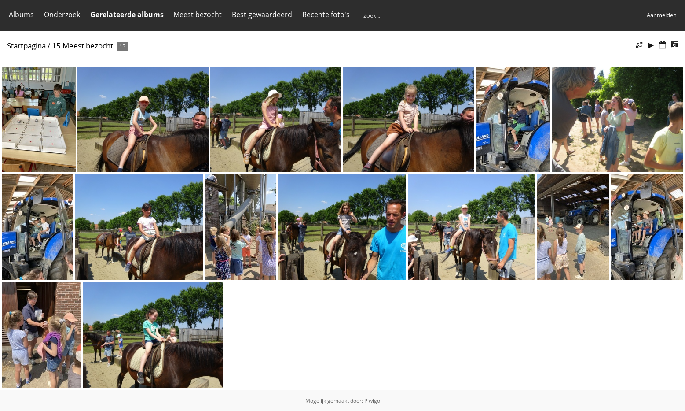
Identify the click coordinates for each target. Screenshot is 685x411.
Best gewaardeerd (262, 14)
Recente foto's (326, 14)
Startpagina (26, 46)
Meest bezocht (197, 14)
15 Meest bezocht (82, 46)
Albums (21, 14)
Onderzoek (62, 14)
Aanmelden (662, 15)
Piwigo (372, 400)
